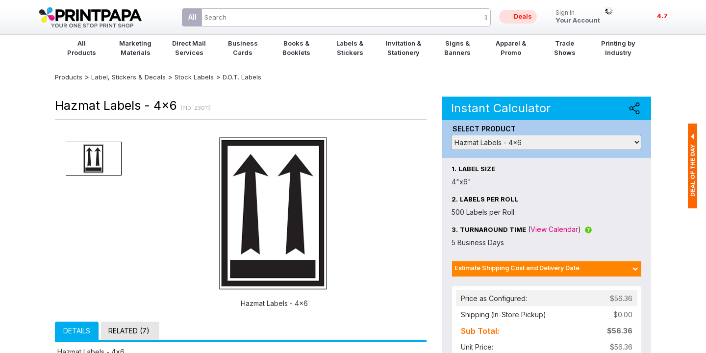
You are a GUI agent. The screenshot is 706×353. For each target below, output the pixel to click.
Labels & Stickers (349, 47)
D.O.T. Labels (242, 77)
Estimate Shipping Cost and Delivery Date (517, 268)
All (192, 17)
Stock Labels (194, 77)
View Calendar (554, 229)
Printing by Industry (618, 47)
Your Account (577, 17)
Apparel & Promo (511, 47)
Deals (523, 16)
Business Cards (243, 47)
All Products (81, 47)
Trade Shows (565, 47)
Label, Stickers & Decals (129, 77)
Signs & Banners (457, 47)
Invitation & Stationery (403, 47)
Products (68, 77)
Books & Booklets (296, 47)
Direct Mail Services (189, 47)
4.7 (662, 16)
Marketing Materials (135, 47)
